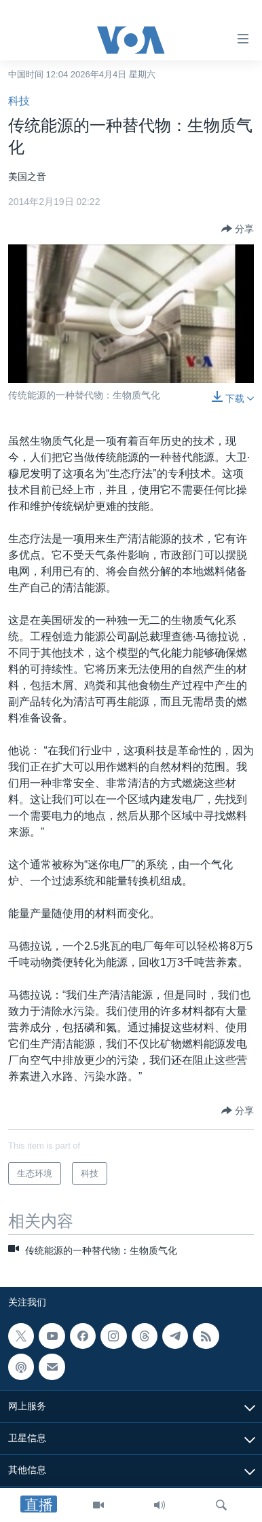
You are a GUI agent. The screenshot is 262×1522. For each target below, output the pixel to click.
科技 (19, 101)
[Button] (237, 229)
